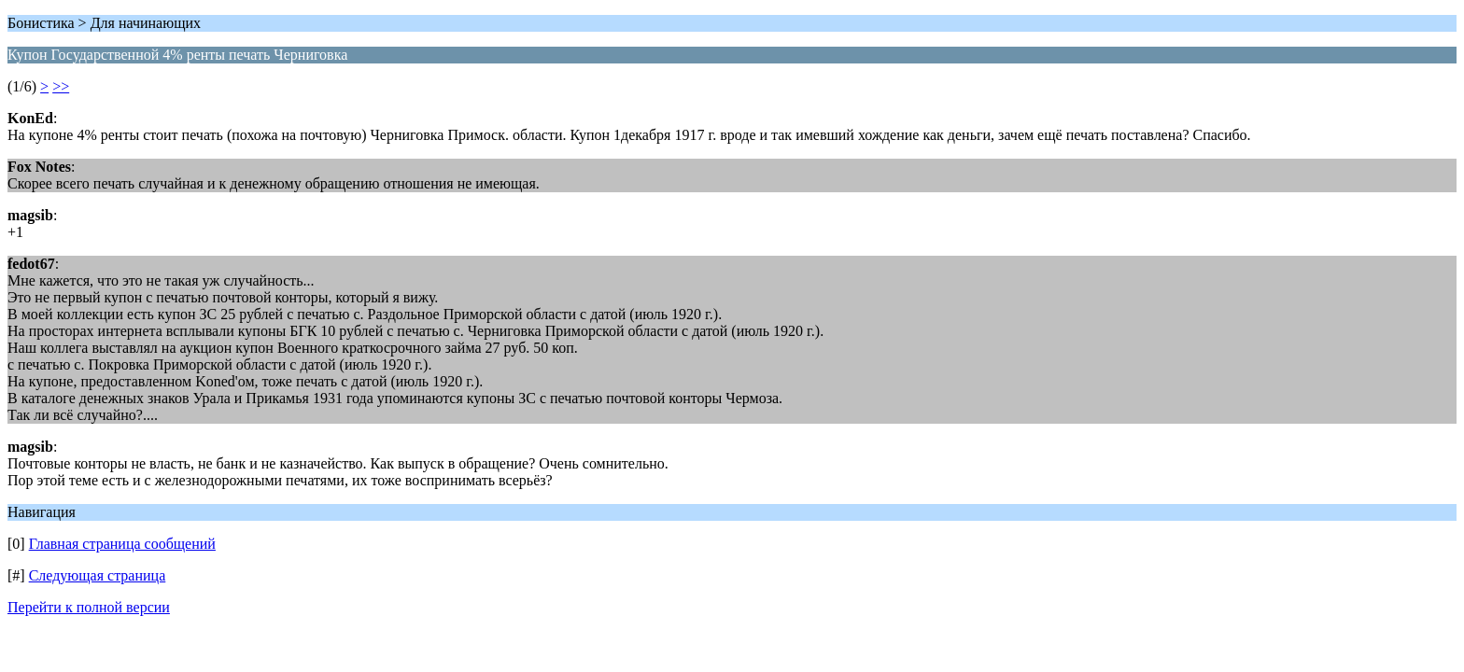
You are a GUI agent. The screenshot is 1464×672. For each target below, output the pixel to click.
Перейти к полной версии (88, 607)
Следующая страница (97, 575)
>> (60, 86)
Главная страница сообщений (122, 544)
